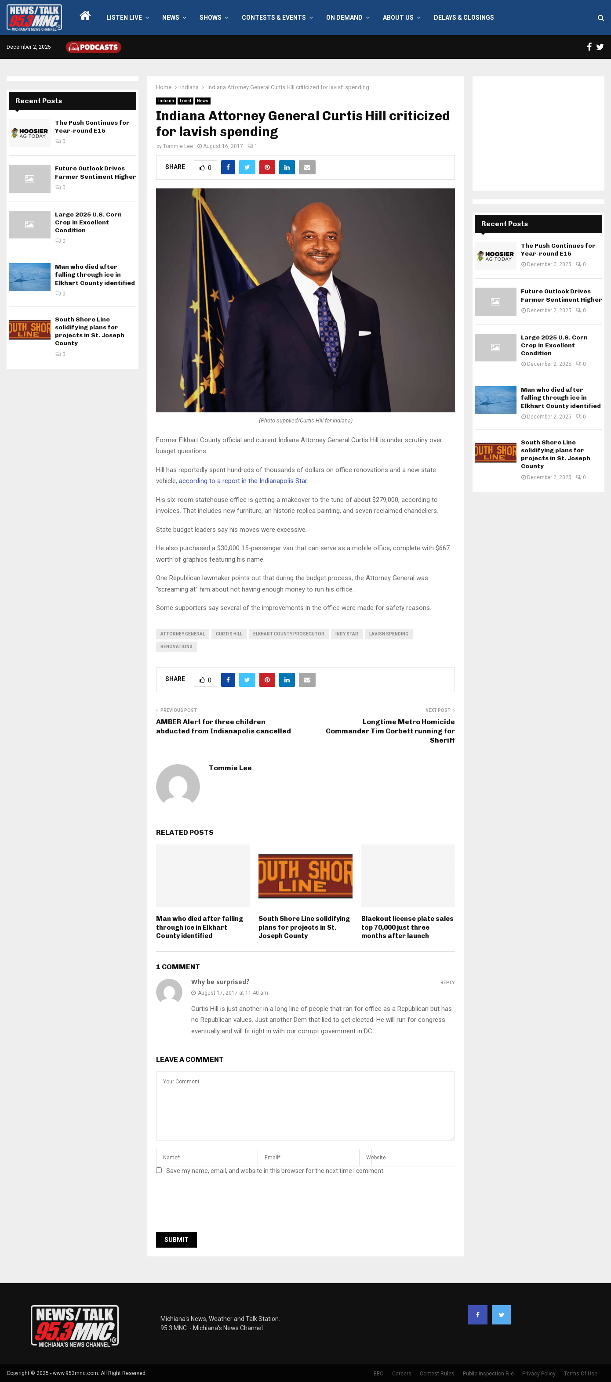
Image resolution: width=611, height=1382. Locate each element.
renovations (176, 646)
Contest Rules (437, 1374)
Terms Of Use (580, 1374)
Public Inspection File (488, 1374)
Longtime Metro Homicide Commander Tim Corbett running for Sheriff (390, 731)
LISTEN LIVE (124, 17)
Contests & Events (274, 17)
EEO (379, 1374)
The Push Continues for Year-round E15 (92, 126)
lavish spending (388, 633)
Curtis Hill (229, 633)
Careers (401, 1374)
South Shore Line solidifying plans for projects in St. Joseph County (304, 927)
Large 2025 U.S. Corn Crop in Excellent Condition (88, 222)
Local (185, 100)
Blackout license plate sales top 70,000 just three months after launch (407, 927)
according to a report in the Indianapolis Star (243, 481)
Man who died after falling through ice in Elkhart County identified (199, 927)
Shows (211, 17)
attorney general (182, 633)
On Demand (344, 17)
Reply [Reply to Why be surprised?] (447, 982)
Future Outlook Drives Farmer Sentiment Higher (95, 172)
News (170, 17)
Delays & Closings (464, 17)
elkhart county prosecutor (288, 633)
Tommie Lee (178, 146)
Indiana (166, 100)
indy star (346, 633)
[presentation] (223, 1206)
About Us (398, 17)
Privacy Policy (539, 1374)
